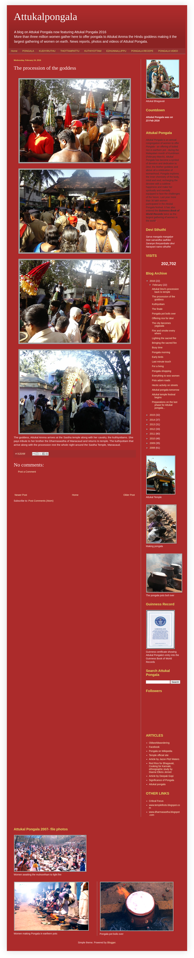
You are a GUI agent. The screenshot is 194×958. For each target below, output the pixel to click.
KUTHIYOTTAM (92, 51)
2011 (153, 433)
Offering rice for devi (163, 318)
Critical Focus (156, 801)
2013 (153, 424)
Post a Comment (27, 471)
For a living (158, 366)
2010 (153, 438)
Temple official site (159, 755)
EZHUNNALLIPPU (116, 51)
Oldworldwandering (159, 742)
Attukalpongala (45, 16)
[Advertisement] (75, 483)
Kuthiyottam (158, 304)
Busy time (157, 347)
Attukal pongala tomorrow (165, 389)
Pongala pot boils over (164, 313)
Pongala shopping (161, 371)
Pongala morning (161, 352)
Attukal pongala (157, 784)
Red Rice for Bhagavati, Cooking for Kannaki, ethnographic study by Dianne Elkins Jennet (161, 767)
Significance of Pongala (161, 780)
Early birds (157, 357)
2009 (153, 443)
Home (14, 51)
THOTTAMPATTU (69, 51)
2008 (153, 447)
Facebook (154, 747)
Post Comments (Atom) (40, 500)
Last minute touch (161, 361)
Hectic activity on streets (165, 385)
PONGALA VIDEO (168, 51)
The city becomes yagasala (161, 324)
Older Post (129, 495)
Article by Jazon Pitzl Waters (164, 759)
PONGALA (28, 51)
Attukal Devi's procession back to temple (165, 290)
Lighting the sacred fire (164, 338)
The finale (157, 309)
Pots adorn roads (161, 380)
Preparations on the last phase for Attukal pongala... (164, 405)
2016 (153, 281)
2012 (153, 429)
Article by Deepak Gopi (161, 776)
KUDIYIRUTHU (47, 51)
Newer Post (21, 495)
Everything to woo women (165, 375)
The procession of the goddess (163, 298)
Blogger (111, 942)
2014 (153, 419)
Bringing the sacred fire (164, 342)
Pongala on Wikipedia (160, 751)
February (157, 284)
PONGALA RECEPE (142, 51)
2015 (153, 415)
